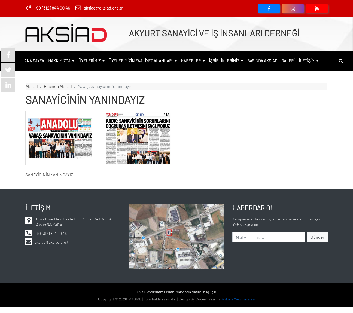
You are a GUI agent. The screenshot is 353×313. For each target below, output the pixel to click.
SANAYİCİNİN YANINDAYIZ (49, 174)
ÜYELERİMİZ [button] (89, 60)
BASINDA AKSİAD (262, 60)
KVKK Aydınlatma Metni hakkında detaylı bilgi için (176, 292)
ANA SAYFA (34, 60)
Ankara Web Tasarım (238, 302)
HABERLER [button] (191, 60)
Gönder (317, 237)
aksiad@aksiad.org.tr (103, 7)
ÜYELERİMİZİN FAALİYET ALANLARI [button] (141, 60)
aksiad (32, 86)
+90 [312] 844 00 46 (52, 7)
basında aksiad (58, 86)
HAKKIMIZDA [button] (59, 60)
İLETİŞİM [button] (307, 60)
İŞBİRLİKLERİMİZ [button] (224, 60)
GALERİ (288, 60)
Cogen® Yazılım (208, 302)
